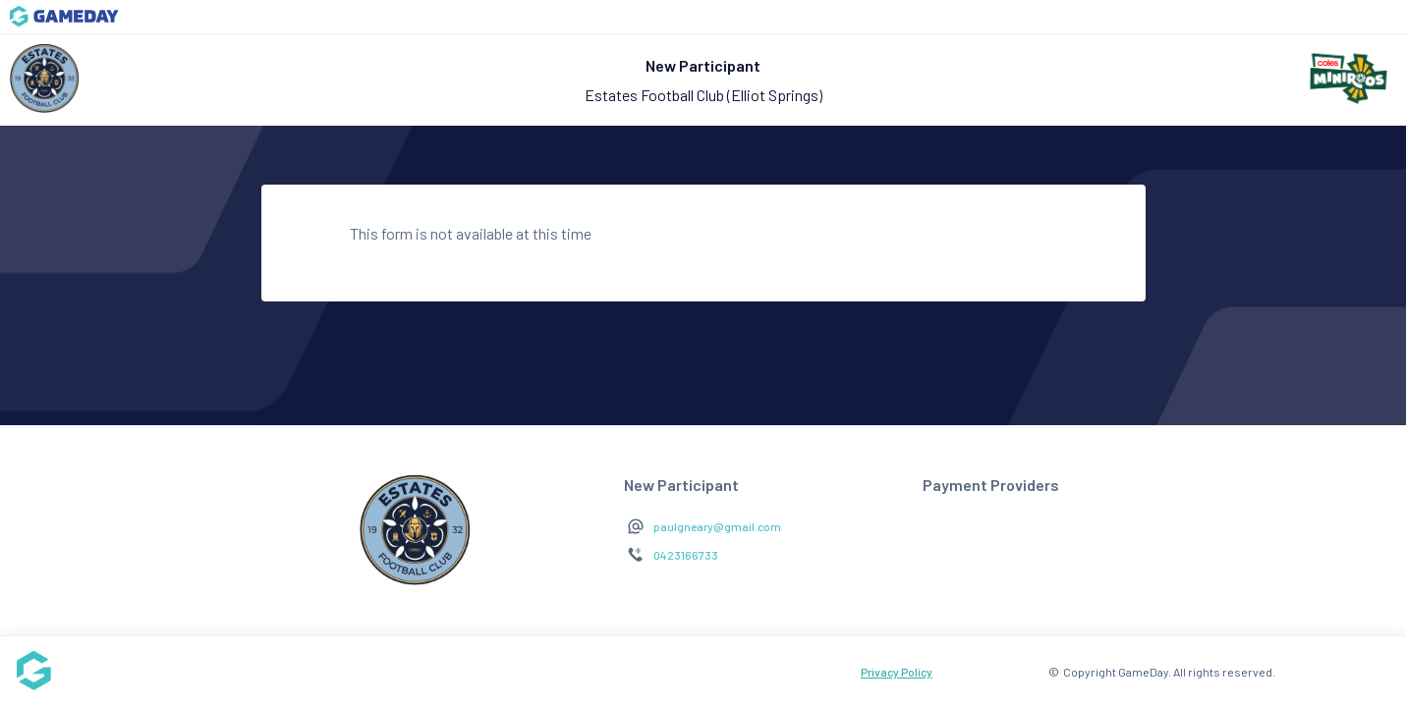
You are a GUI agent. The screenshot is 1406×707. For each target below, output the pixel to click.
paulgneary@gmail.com (717, 526)
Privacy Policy (896, 672)
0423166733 (685, 555)
